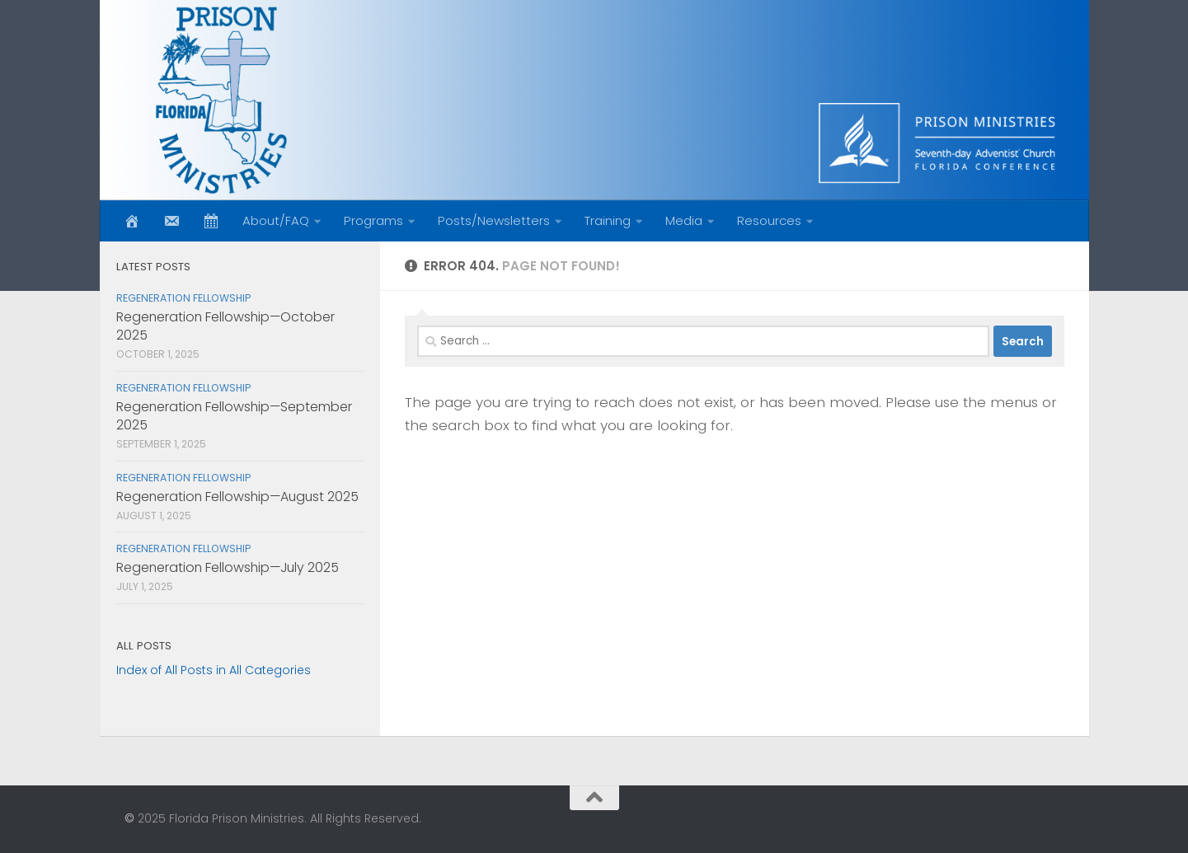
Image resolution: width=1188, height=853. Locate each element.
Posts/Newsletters (494, 220)
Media (683, 220)
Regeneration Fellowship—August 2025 (237, 496)
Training (608, 220)
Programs (373, 220)
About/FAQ (275, 220)
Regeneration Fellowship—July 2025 (227, 567)
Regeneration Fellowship (183, 298)
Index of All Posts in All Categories (213, 670)
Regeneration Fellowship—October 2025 (225, 325)
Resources (769, 220)
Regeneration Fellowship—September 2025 (234, 415)
